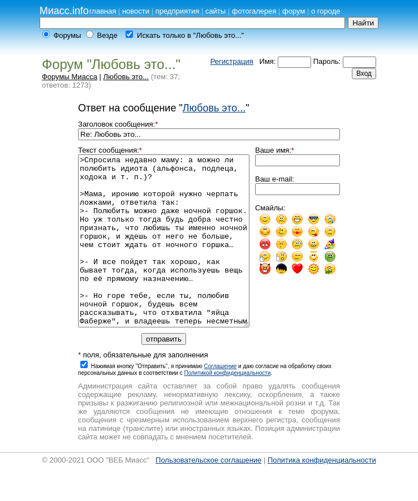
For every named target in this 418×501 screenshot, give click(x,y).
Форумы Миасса (69, 76)
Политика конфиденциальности (322, 494)
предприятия (178, 11)
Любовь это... (126, 76)
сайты (215, 11)
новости (135, 11)
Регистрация (231, 61)
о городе (326, 11)
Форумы (67, 35)
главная (103, 11)
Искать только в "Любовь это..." (190, 35)
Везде (107, 35)
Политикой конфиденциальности (227, 407)
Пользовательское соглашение (208, 494)
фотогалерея (254, 11)
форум (293, 11)
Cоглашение (220, 400)
